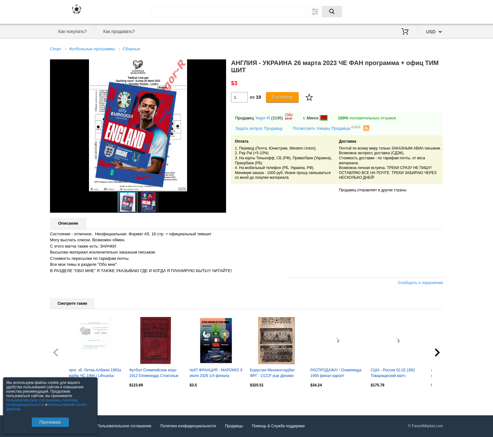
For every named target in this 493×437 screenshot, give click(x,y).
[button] (220, 65)
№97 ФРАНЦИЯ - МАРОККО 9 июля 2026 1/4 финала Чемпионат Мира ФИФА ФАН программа (216, 373)
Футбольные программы (92, 48)
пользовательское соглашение (33, 400)
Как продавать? (119, 31)
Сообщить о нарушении (420, 282)
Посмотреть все (64, 398)
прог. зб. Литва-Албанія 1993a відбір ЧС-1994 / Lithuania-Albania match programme (95, 373)
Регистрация (430, 11)
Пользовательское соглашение (124, 426)
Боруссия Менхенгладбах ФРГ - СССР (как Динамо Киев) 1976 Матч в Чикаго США (272, 373)
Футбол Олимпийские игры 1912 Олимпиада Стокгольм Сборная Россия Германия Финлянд (153, 373)
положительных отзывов (367, 118)
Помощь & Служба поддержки (278, 426)
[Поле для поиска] (246, 11)
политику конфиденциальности (42, 402)
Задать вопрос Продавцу (259, 128)
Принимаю (50, 422)
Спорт (56, 48)
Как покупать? (72, 31)
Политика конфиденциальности (188, 426)
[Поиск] (332, 11)
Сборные (131, 48)
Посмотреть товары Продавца (326, 128)
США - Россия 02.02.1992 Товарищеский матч (393, 373)
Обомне (289, 116)
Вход (406, 11)
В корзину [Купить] (282, 97)
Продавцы (234, 426)
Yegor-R (262, 118)
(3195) (277, 118)
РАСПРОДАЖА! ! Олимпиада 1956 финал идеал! (335, 373)
